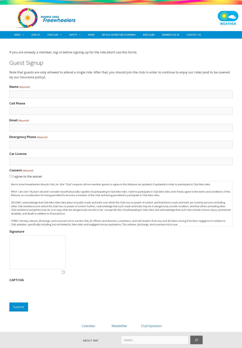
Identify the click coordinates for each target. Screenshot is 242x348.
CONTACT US (194, 34)
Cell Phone (17, 103)
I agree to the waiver (27, 176)
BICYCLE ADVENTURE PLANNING (119, 34)
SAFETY (76, 35)
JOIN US (36, 34)
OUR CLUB (56, 35)
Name (19, 87)
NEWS (91, 34)
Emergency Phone (28, 137)
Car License (18, 154)
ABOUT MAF (91, 340)
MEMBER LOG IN (170, 34)
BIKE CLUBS (149, 34)
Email (19, 120)
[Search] (196, 340)
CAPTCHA (16, 280)
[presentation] (37, 291)
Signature (16, 231)
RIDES (21, 35)
